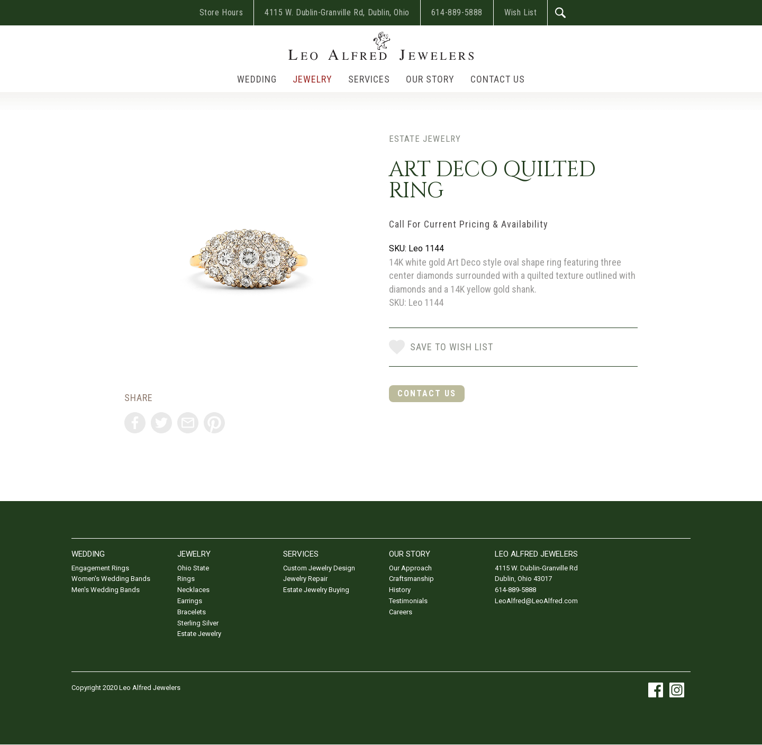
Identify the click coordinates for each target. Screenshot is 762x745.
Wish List (520, 12)
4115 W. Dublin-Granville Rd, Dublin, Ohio (337, 12)
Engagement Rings (100, 568)
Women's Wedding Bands (110, 579)
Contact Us (497, 79)
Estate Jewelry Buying (316, 590)
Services (369, 79)
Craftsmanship (411, 579)
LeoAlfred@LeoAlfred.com (536, 601)
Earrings (189, 601)
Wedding (257, 79)
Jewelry (312, 79)
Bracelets (191, 612)
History (400, 590)
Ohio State (193, 568)
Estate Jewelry (425, 138)
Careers (400, 612)
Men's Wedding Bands (105, 590)
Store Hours (221, 12)
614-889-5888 (457, 12)
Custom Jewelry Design (319, 568)
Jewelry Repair (305, 579)
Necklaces (193, 590)
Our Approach (410, 568)
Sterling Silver (198, 623)
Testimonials (408, 601)
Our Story (430, 79)
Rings (186, 579)
